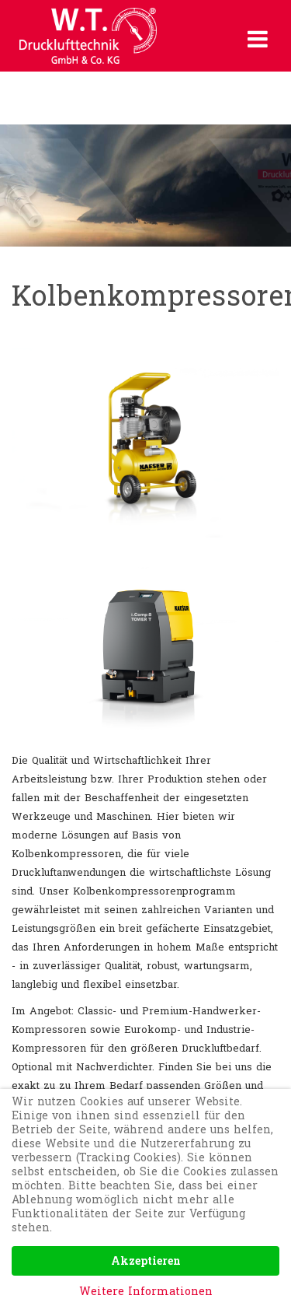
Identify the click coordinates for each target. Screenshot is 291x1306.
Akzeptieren (146, 1260)
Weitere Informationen (146, 1290)
